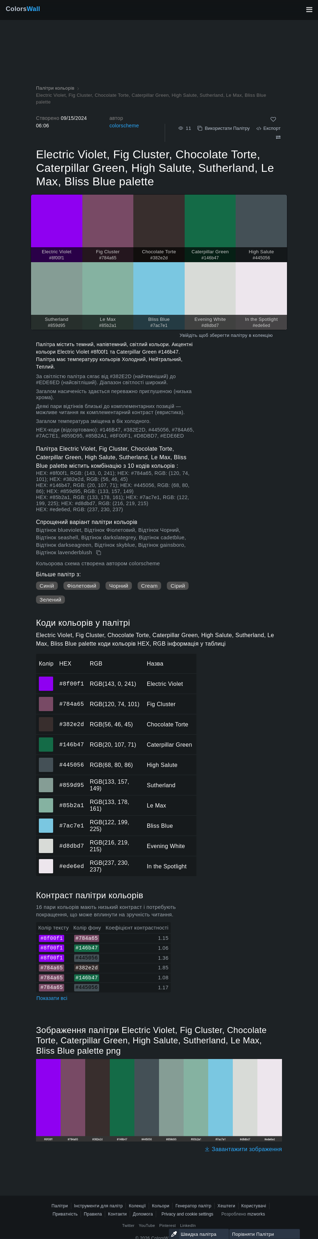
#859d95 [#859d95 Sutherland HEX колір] (46, 780)
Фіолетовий (81, 586)
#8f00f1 (71, 684)
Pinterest (167, 1225)
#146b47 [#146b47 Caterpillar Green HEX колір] (46, 739)
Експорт (268, 128)
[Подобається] (273, 119)
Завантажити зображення (243, 1149)
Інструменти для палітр (98, 1205)
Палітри (59, 1205)
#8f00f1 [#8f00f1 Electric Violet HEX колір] (46, 679)
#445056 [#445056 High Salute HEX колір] (46, 760)
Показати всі (51, 998)
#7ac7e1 (71, 826)
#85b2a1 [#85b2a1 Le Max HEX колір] (46, 800)
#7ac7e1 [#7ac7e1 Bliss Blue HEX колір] (46, 821)
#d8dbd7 (71, 846)
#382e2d (71, 724)
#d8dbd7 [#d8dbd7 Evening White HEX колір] (46, 841)
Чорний (118, 586)
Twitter (128, 1225)
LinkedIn (188, 1225)
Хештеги (226, 1205)
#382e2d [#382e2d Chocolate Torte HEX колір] (46, 719)
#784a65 (71, 704)
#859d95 (71, 785)
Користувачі (253, 1205)
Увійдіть (189, 335)
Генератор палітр (193, 1205)
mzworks (256, 1214)
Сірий (177, 586)
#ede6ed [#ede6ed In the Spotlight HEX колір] (46, 861)
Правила (93, 1214)
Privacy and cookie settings (187, 1214)
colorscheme (124, 125)
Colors (23, 8)
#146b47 (71, 744)
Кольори (160, 1205)
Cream (149, 586)
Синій (47, 586)
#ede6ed (71, 866)
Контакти (117, 1214)
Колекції (137, 1205)
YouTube (147, 1225)
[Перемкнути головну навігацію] (309, 9)
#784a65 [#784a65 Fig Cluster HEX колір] (46, 699)
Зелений (50, 600)
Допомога (143, 1214)
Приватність (65, 1214)
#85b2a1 (71, 805)
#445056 (71, 765)
